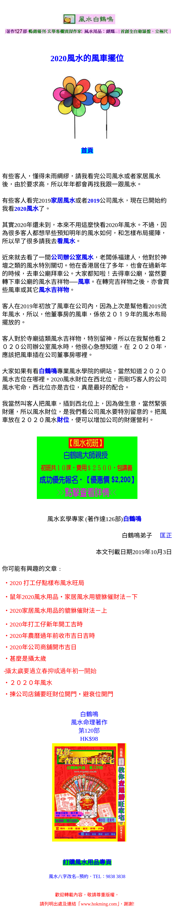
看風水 (66, 241)
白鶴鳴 (48, 371)
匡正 (166, 535)
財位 (63, 420)
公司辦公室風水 (72, 257)
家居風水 (63, 200)
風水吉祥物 (54, 290)
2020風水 (26, 208)
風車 (84, 282)
